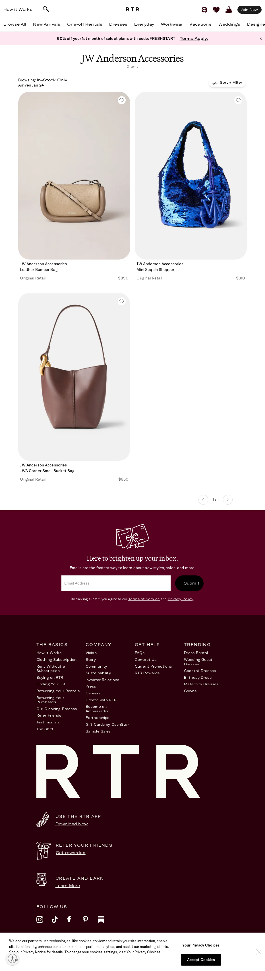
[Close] (259, 959)
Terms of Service (144, 599)
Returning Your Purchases (50, 700)
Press (91, 686)
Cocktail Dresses (200, 670)
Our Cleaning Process (56, 709)
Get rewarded (71, 852)
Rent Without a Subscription (50, 668)
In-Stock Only (52, 80)
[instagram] (44, 923)
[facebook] (74, 923)
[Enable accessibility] (12, 958)
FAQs (139, 653)
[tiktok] (59, 923)
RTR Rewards (147, 673)
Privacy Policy (181, 599)
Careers (93, 693)
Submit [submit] (192, 583)
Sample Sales (98, 731)
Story (91, 659)
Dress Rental (196, 653)
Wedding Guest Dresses (198, 661)
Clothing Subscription (56, 659)
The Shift (44, 729)
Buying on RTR (49, 677)
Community (96, 666)
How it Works (17, 9)
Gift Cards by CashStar (107, 724)
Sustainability (98, 673)
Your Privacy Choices (201, 953)
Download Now (71, 823)
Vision (91, 653)
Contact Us (145, 659)
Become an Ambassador (97, 708)
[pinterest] (90, 923)
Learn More (67, 885)
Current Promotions (153, 666)
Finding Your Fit (50, 684)
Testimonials (47, 722)
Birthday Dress (198, 677)
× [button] (261, 38)
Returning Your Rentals (58, 691)
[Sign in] (204, 10)
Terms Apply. (194, 38)
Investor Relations (102, 680)
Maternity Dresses (201, 684)
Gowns (190, 691)
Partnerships (97, 717)
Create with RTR (101, 700)
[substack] (105, 923)
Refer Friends (48, 715)
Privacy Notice (34, 959)
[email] (116, 583)
